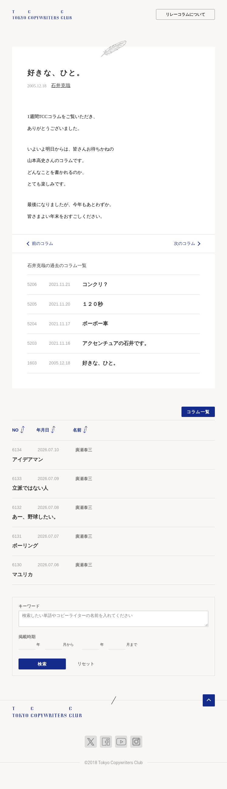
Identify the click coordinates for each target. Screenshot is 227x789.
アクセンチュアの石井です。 (115, 343)
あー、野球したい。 (35, 517)
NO (18, 429)
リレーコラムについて (185, 14)
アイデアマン (27, 459)
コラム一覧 (198, 411)
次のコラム (184, 243)
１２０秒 (92, 304)
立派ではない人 (30, 488)
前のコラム (42, 243)
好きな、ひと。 (100, 363)
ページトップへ (209, 699)
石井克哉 (60, 85)
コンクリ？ (95, 284)
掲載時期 (27, 636)
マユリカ (22, 574)
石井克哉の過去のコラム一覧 (56, 265)
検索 (42, 663)
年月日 (46, 429)
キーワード (29, 605)
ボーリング (25, 545)
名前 (80, 429)
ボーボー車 (95, 324)
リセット (85, 663)
